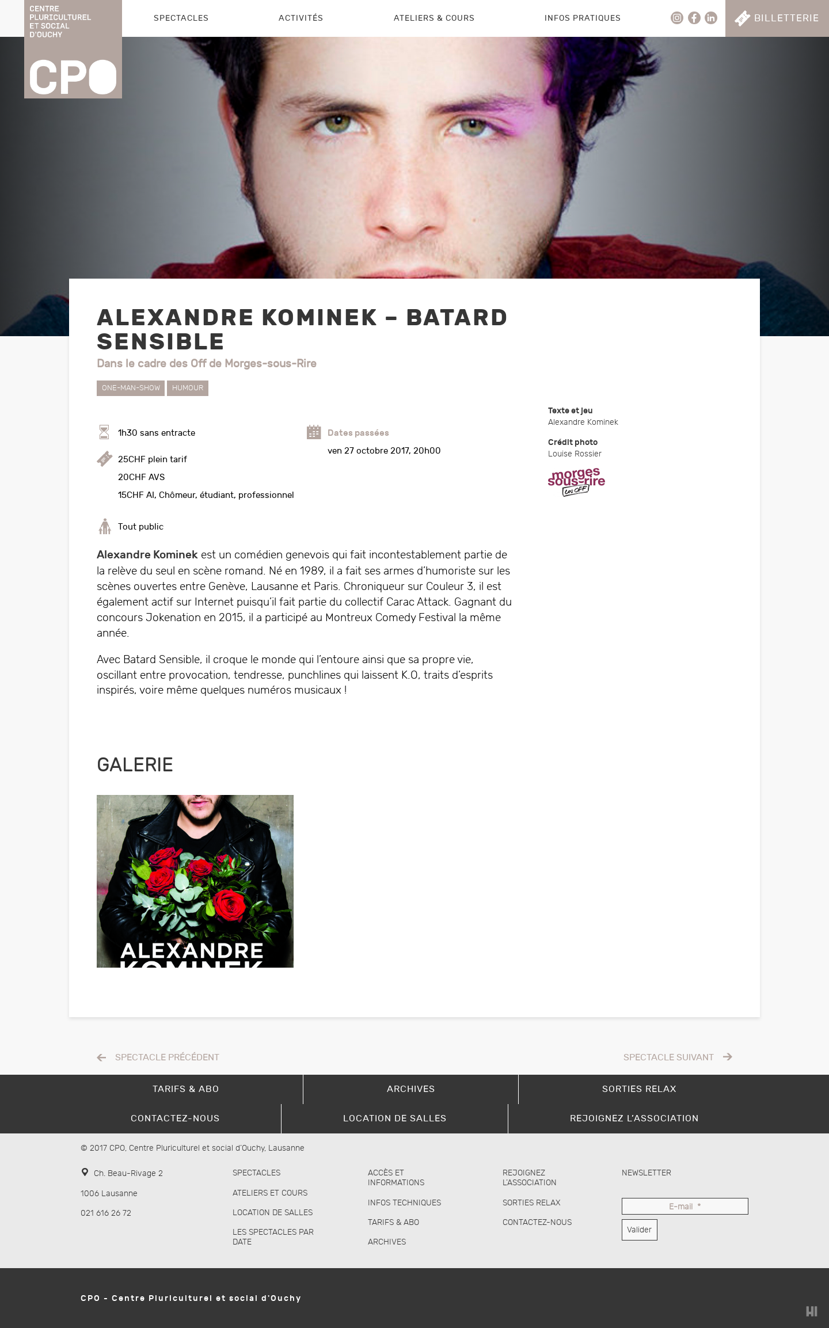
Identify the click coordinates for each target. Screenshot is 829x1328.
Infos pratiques (583, 18)
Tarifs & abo (393, 1222)
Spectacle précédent (167, 1057)
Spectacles (181, 18)
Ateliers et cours (270, 1193)
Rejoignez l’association (530, 1178)
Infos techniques (404, 1203)
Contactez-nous (537, 1222)
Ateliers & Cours (434, 18)
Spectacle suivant (668, 1057)
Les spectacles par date (273, 1237)
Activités (301, 18)
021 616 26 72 (106, 1213)
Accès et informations (396, 1178)
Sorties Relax (532, 1203)
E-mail (685, 1207)
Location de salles (273, 1212)
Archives (387, 1242)
